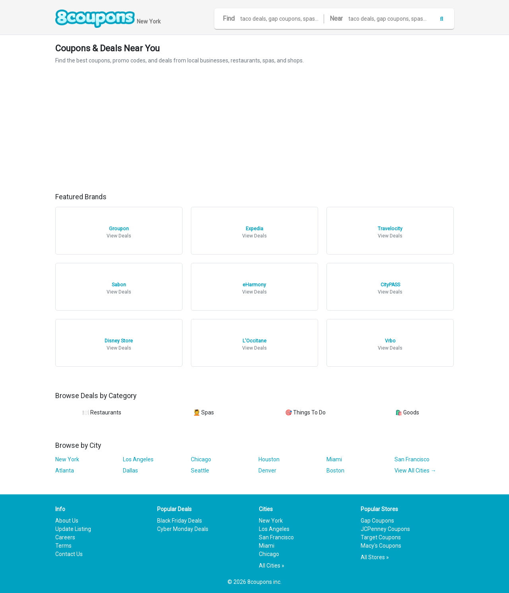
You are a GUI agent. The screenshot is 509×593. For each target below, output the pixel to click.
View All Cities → (415, 470)
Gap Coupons (377, 520)
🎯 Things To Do (305, 412)
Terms (63, 545)
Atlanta (64, 470)
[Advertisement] (254, 129)
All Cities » (271, 565)
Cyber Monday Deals (182, 529)
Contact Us (69, 554)
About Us (66, 520)
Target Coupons (381, 537)
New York (67, 459)
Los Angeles (138, 459)
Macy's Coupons (381, 545)
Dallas (130, 470)
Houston (269, 459)
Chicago (201, 459)
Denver (267, 470)
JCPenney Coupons (385, 529)
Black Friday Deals (179, 520)
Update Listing (73, 529)
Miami (334, 459)
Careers (65, 537)
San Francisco (411, 459)
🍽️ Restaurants (101, 412)
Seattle (200, 470)
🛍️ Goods (407, 412)
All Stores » (375, 557)
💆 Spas (203, 412)
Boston (335, 470)
